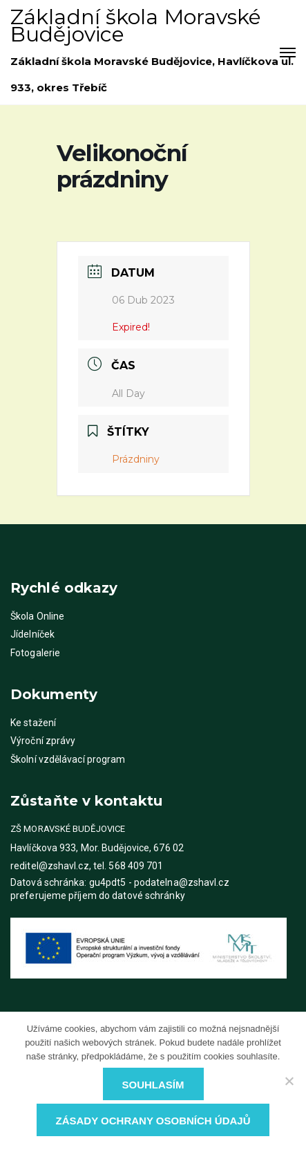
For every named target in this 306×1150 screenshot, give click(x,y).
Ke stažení (33, 722)
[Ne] (289, 1081)
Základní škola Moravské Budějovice (135, 25)
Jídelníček (32, 634)
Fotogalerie (35, 652)
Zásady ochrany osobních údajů (153, 1120)
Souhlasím (153, 1085)
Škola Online (37, 616)
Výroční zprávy (42, 740)
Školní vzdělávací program (68, 759)
